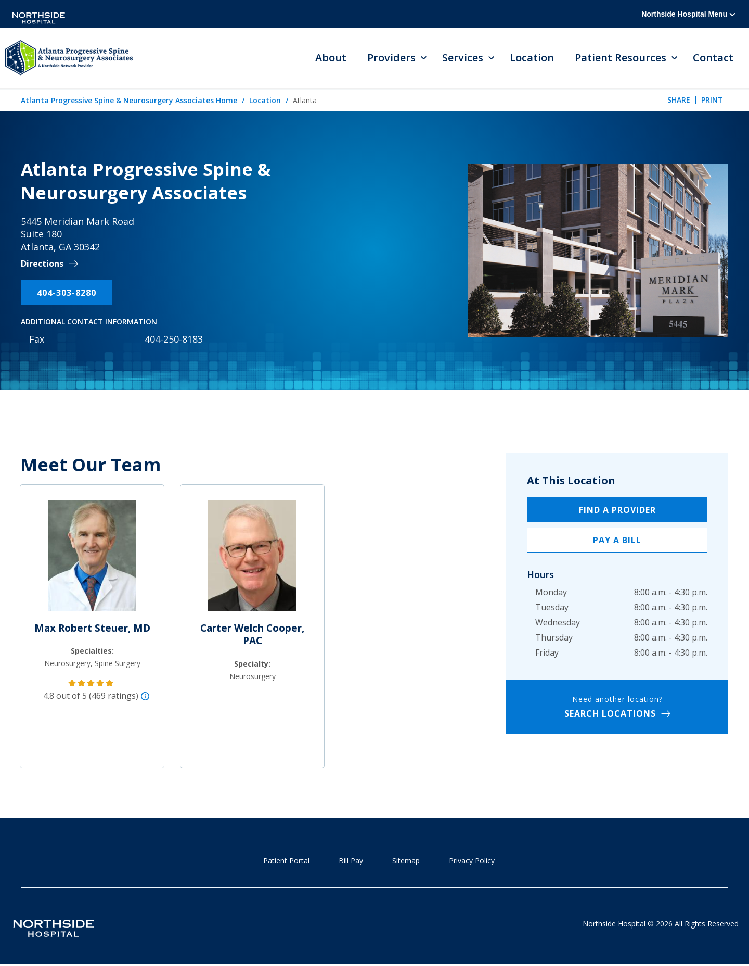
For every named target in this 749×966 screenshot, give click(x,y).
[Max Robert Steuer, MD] (92, 561)
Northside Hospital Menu (688, 14)
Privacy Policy (472, 861)
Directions (42, 264)
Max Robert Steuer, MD (92, 628)
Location (532, 58)
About (330, 58)
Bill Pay (351, 861)
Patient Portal (286, 861)
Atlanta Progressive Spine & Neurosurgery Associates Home (129, 101)
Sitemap (406, 861)
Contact (713, 58)
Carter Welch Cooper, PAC (252, 635)
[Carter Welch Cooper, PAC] (252, 561)
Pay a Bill (617, 540)
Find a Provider (617, 510)
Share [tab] (678, 100)
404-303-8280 (66, 293)
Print (712, 100)
